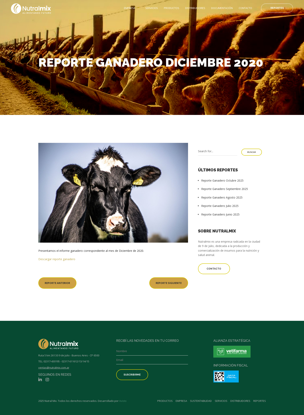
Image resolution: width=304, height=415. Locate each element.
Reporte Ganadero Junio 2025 (220, 214)
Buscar (251, 152)
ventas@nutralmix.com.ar (53, 367)
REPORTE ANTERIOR (57, 283)
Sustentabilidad (201, 401)
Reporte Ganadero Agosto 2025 (222, 197)
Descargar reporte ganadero (56, 259)
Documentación (222, 8)
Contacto (245, 8)
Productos (171, 8)
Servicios (151, 8)
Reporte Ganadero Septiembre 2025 (224, 189)
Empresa (129, 8)
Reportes (277, 8)
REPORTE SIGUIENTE (169, 283)
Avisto (123, 401)
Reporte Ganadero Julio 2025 (220, 206)
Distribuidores (195, 8)
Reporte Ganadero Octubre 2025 (222, 180)
